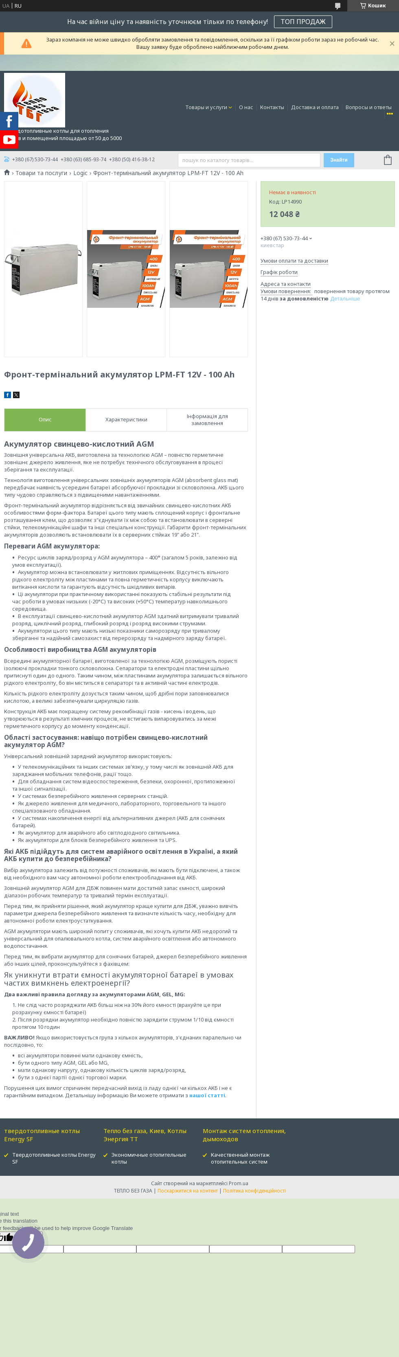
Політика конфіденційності (254, 1190)
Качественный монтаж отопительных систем (240, 1158)
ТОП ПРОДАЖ (303, 21)
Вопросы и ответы (369, 107)
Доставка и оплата (315, 107)
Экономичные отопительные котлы (149, 1158)
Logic (80, 173)
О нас (246, 107)
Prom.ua (238, 1183)
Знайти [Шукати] (338, 160)
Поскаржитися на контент (188, 1190)
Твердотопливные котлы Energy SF (54, 1158)
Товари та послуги (41, 173)
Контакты (272, 107)
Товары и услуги (206, 107)
